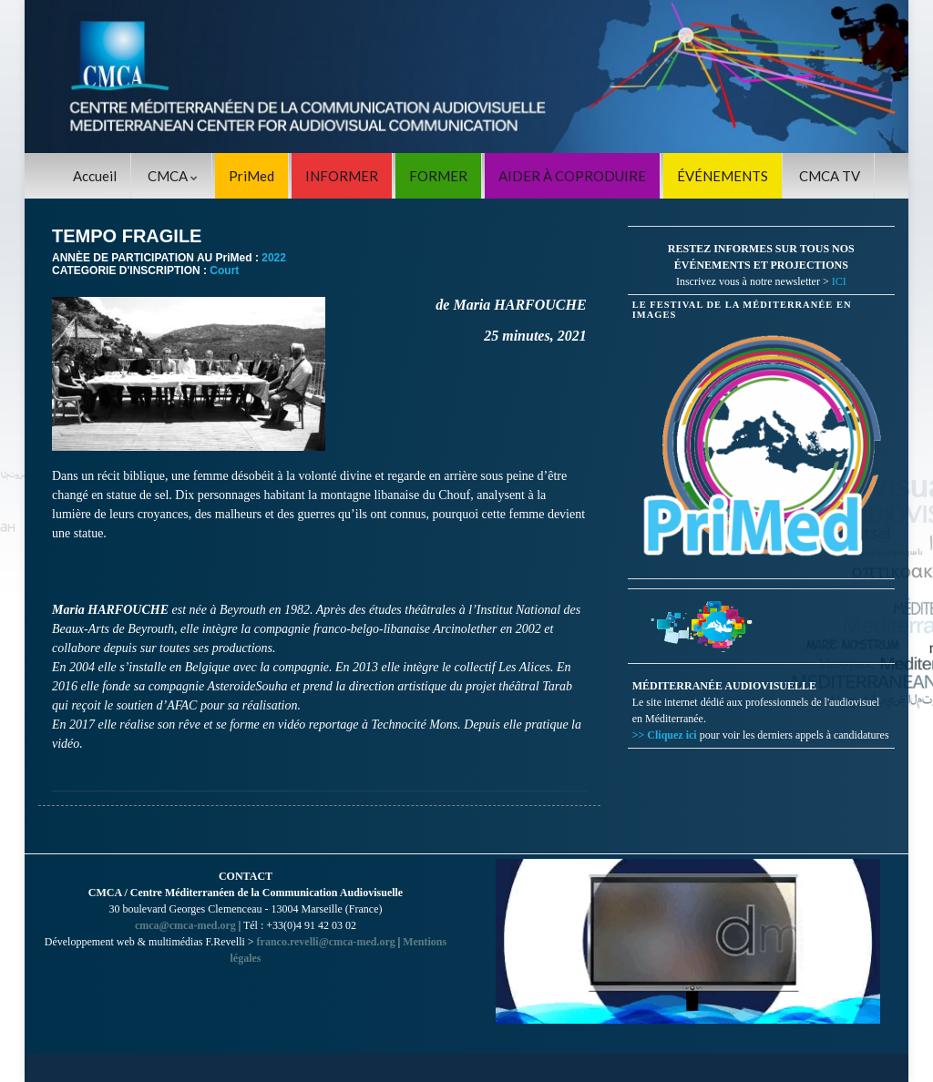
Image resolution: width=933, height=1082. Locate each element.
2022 (273, 257)
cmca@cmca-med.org (185, 925)
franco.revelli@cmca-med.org (326, 941)
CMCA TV (829, 176)
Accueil (95, 176)
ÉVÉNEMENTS (722, 176)
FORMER (438, 176)
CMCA (173, 176)
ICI (839, 281)
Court (224, 270)
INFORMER (341, 176)
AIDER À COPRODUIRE (572, 176)
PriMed (251, 176)
